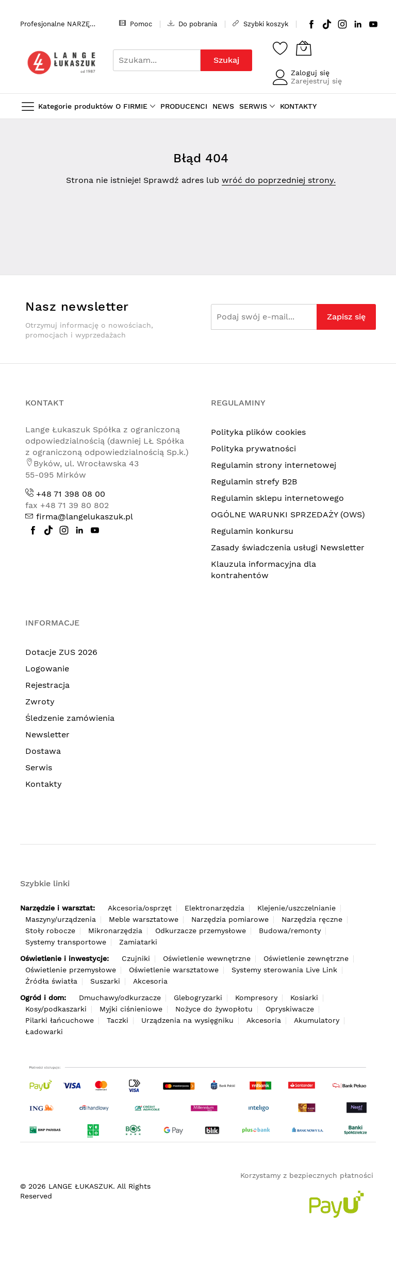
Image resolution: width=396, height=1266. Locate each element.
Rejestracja (47, 685)
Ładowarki (44, 1031)
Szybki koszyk (260, 24)
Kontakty (43, 784)
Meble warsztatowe (143, 919)
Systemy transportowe (65, 942)
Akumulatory (316, 1020)
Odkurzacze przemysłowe (200, 930)
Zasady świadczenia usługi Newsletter (288, 547)
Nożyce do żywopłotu (214, 1009)
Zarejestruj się (316, 81)
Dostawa (43, 751)
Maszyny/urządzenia (60, 919)
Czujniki (136, 958)
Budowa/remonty (290, 930)
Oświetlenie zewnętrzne (306, 958)
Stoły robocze (50, 930)
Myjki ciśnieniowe (131, 1009)
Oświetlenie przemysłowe (70, 970)
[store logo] (61, 62)
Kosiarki (304, 997)
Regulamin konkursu (252, 531)
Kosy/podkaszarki (56, 1009)
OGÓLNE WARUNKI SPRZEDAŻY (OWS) (288, 514)
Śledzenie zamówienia (69, 718)
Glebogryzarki (198, 997)
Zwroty (40, 701)
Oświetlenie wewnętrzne (207, 958)
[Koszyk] (303, 48)
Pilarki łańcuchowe (59, 1020)
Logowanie (47, 668)
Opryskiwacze (290, 1009)
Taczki (117, 1020)
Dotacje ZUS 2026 (61, 652)
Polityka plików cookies (258, 432)
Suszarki (105, 981)
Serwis (38, 767)
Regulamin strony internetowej (273, 465)
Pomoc (135, 24)
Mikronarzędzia (115, 930)
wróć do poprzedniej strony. (279, 180)
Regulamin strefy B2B (254, 481)
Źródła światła (51, 981)
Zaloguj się (310, 73)
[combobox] (157, 60)
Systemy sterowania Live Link (284, 970)
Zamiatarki (138, 942)
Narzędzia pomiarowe (230, 919)
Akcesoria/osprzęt (140, 908)
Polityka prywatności (253, 448)
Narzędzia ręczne (312, 919)
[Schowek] (280, 48)
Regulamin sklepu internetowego (277, 498)
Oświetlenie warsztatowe (174, 970)
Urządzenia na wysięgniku (187, 1020)
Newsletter (47, 734)
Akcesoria (150, 981)
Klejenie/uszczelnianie (296, 908)
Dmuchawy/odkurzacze (120, 997)
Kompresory (256, 997)
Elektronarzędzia (214, 908)
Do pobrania (192, 24)
